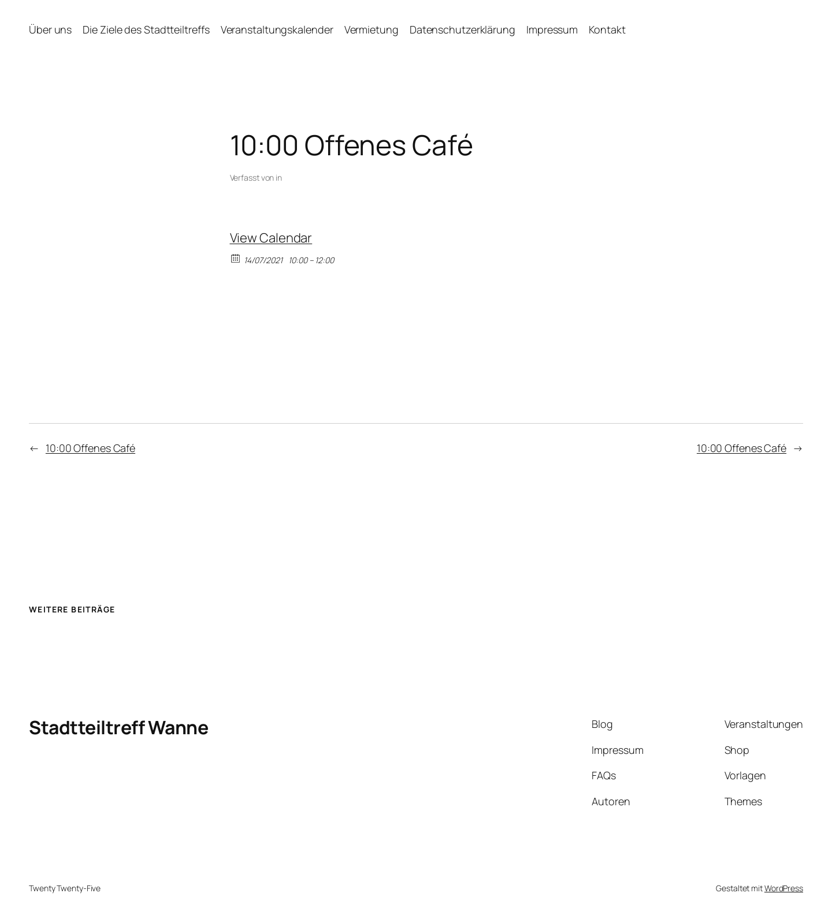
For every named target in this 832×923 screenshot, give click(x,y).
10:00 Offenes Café (90, 448)
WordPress (783, 888)
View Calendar (271, 237)
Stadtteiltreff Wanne (118, 727)
